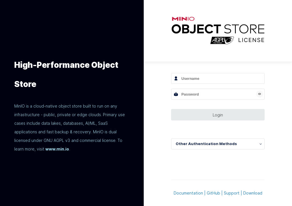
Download (252, 193)
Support (232, 193)
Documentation (188, 193)
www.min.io (57, 148)
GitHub (213, 193)
